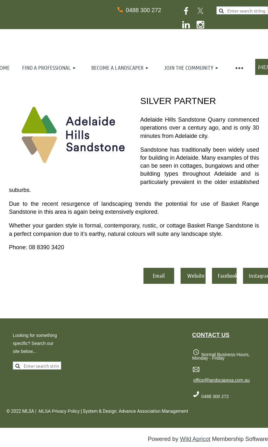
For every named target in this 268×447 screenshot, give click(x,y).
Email (159, 275)
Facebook (228, 275)
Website (196, 275)
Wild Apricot (195, 439)
